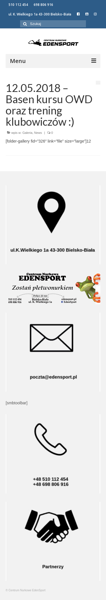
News (38, 132)
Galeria (27, 132)
